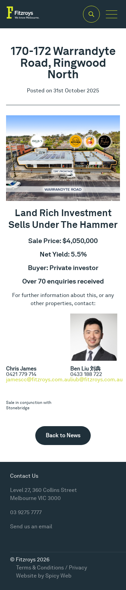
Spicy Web (58, 575)
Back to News (63, 435)
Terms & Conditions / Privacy (51, 567)
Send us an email (31, 526)
